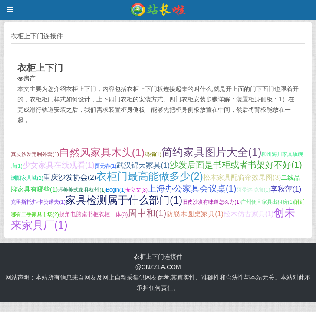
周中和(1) (147, 213)
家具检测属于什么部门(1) (124, 200)
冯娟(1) (153, 154)
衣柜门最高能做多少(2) (149, 176)
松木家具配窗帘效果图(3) (242, 177)
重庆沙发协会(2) (70, 177)
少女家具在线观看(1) (59, 165)
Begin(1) (115, 190)
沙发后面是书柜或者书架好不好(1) (236, 164)
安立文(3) (136, 190)
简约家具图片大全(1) (211, 152)
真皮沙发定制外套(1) (35, 154)
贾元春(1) (106, 166)
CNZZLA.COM (161, 266)
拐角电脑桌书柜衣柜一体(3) (93, 214)
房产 (29, 78)
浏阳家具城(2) (27, 178)
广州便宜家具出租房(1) (267, 202)
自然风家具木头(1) (102, 152)
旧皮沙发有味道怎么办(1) (211, 202)
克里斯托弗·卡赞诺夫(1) (38, 202)
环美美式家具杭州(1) (82, 190)
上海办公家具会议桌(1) (192, 188)
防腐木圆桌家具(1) (195, 214)
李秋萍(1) (286, 189)
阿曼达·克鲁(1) (253, 190)
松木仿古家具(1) (249, 214)
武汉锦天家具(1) (143, 165)
